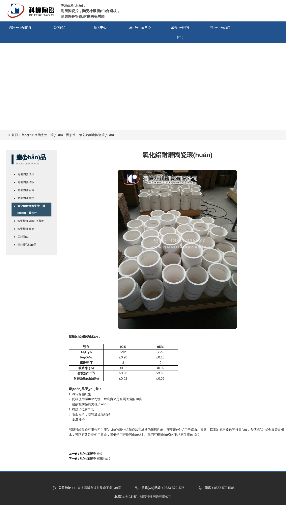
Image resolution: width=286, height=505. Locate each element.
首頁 (15, 135)
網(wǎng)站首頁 (20, 27)
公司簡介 (60, 27)
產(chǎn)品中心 (140, 27)
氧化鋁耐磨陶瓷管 (91, 453)
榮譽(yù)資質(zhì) (180, 32)
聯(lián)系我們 (220, 27)
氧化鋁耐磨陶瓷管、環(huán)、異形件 (48, 135)
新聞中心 (100, 27)
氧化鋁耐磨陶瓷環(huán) (95, 458)
